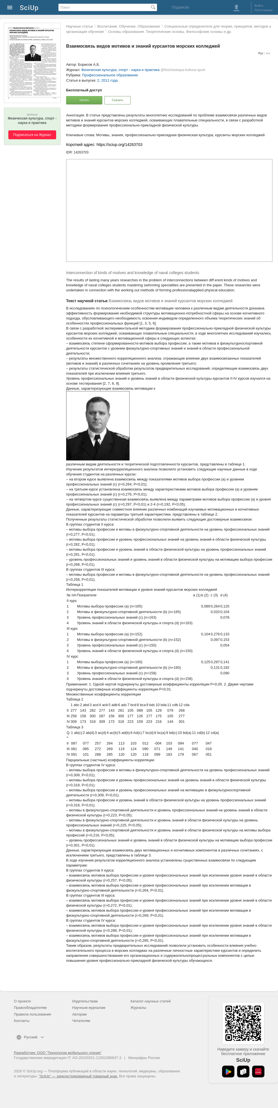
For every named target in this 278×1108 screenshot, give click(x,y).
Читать (84, 100)
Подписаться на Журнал (32, 135)
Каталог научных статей (150, 1001)
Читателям (81, 1021)
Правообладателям (30, 1008)
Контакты (21, 1021)
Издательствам (85, 1001)
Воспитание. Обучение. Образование (128, 26)
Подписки (180, 7)
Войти (259, 5)
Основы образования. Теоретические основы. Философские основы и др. (170, 32)
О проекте (22, 1001)
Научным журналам (88, 1008)
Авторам (79, 1014)
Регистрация (263, 10)
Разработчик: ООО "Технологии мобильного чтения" (57, 1053)
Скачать (117, 100)
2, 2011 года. (108, 80)
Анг (268, 53)
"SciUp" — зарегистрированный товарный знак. (78, 1076)
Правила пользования (32, 1014)
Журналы (138, 1008)
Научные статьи (79, 26)
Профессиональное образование (110, 75)
